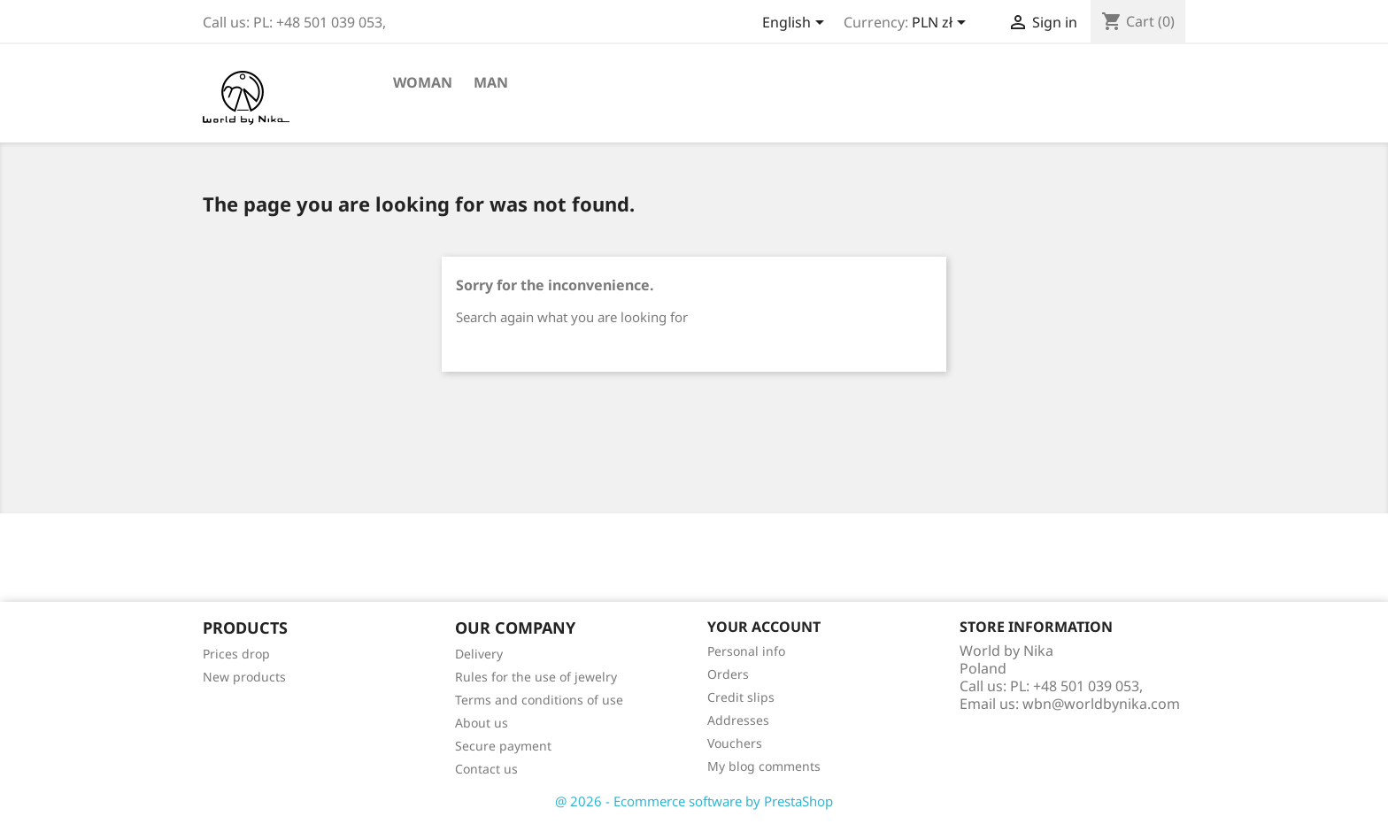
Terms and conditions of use (539, 699)
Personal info (746, 651)
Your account (764, 626)
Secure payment (503, 745)
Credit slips (741, 697)
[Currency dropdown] (942, 24)
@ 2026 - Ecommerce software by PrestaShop (694, 801)
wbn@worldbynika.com (1101, 703)
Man (491, 82)
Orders (728, 674)
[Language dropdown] (796, 24)
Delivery (479, 653)
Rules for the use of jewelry (536, 676)
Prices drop (236, 653)
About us (481, 722)
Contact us (486, 768)
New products (244, 676)
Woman (422, 82)
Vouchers (734, 743)
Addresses (738, 720)
